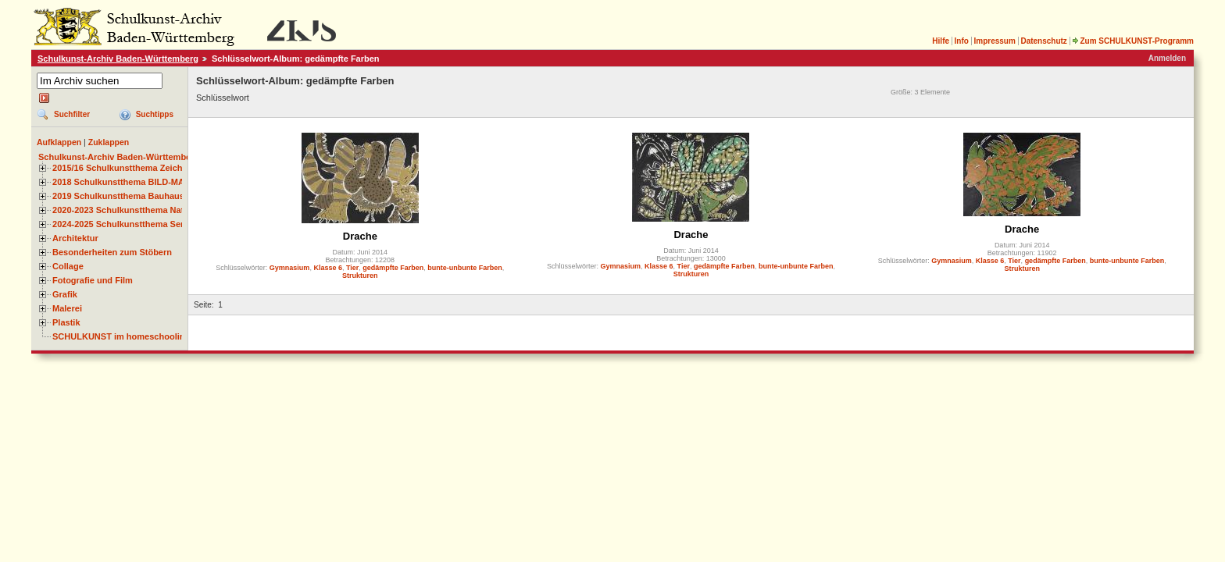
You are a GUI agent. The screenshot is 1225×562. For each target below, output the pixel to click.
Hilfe (940, 41)
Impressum (994, 41)
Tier (352, 268)
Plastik (66, 322)
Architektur (75, 238)
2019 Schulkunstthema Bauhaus (118, 196)
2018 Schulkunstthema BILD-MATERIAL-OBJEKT (152, 182)
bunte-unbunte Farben (464, 268)
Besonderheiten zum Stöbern (112, 252)
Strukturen (360, 275)
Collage (68, 266)
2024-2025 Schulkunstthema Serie (121, 224)
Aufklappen (59, 142)
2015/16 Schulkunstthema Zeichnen (125, 168)
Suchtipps (154, 114)
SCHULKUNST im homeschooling (121, 336)
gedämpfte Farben (392, 268)
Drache (360, 236)
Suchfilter (72, 114)
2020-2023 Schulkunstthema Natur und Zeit (140, 210)
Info (962, 41)
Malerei (67, 308)
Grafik (64, 294)
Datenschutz (1043, 41)
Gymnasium (290, 268)
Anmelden (1167, 58)
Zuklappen (109, 142)
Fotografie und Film (92, 280)
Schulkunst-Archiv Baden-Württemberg (118, 58)
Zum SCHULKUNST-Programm (1133, 41)
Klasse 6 (327, 268)
